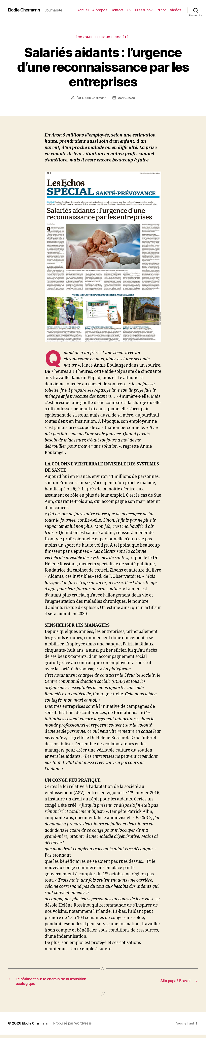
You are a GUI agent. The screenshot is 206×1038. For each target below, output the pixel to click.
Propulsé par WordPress (76, 1027)
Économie (83, 38)
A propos (99, 10)
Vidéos (175, 10)
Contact (117, 10)
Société (125, 38)
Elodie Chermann (26, 10)
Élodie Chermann (93, 99)
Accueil (83, 10)
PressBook (144, 10)
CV (129, 10)
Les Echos (105, 38)
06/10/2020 (127, 99)
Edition (161, 10)
